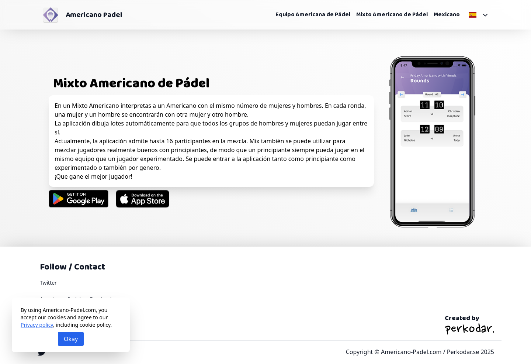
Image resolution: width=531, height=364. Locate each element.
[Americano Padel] (50, 15)
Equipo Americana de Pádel (312, 14)
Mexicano (447, 14)
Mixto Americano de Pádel (392, 14)
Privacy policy (37, 324)
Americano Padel (94, 15)
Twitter (48, 282)
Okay (71, 339)
